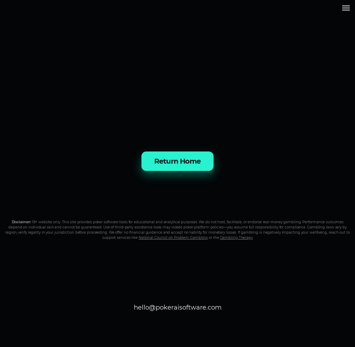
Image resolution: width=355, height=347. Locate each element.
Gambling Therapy (236, 237)
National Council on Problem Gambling (173, 237)
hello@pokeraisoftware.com (178, 307)
